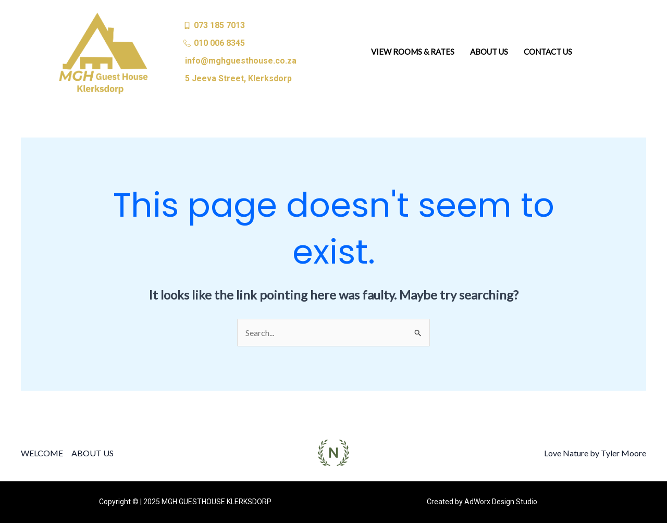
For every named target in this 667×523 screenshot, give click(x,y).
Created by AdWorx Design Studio (482, 501)
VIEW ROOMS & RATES (412, 51)
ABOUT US (489, 51)
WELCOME (42, 453)
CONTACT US (548, 51)
